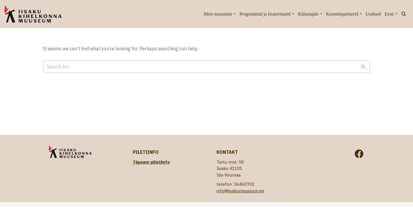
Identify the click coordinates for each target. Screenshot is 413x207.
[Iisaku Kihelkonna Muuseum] (33, 14)
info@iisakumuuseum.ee (240, 190)
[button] (234, 14)
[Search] (404, 14)
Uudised (373, 14)
